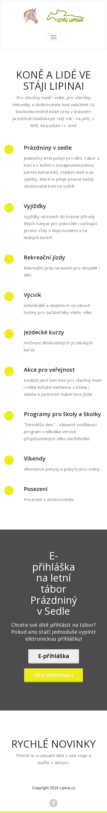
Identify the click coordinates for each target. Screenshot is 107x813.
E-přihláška (53, 656)
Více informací (53, 675)
